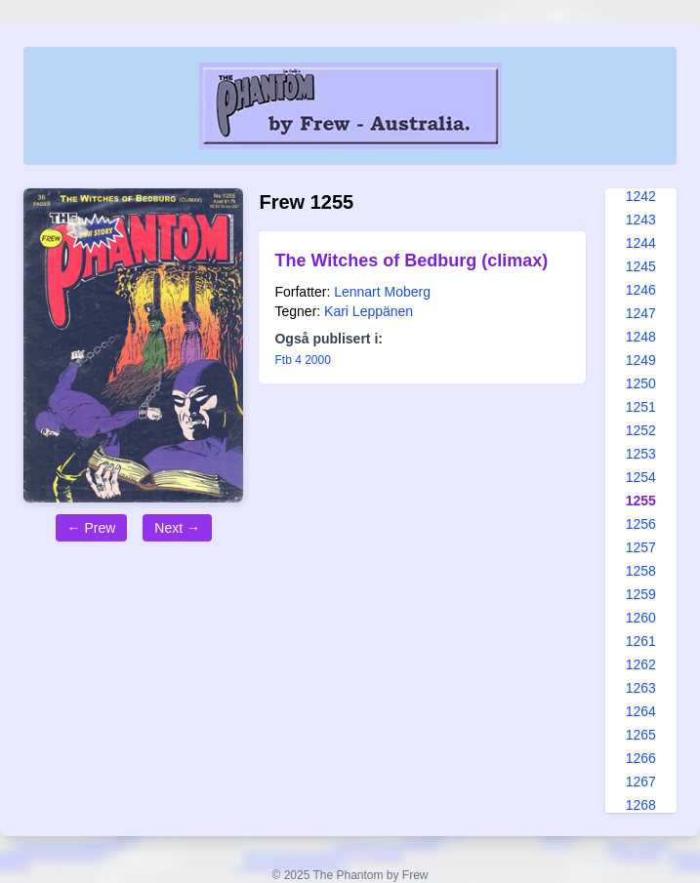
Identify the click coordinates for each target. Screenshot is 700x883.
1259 (641, 594)
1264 (641, 711)
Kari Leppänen (368, 311)
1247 (641, 313)
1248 (641, 336)
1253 (641, 454)
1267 (641, 781)
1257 (641, 547)
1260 (641, 617)
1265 (641, 735)
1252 (641, 430)
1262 (641, 664)
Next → (177, 528)
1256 (641, 524)
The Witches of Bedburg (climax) (411, 260)
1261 (641, 641)
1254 (641, 477)
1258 (641, 571)
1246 (641, 290)
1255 (641, 500)
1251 (641, 407)
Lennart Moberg (382, 292)
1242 (641, 196)
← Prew (91, 528)
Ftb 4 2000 (302, 360)
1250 (641, 383)
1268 (641, 805)
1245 (641, 266)
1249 (641, 360)
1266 (641, 758)
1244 (641, 243)
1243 (641, 219)
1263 (641, 688)
